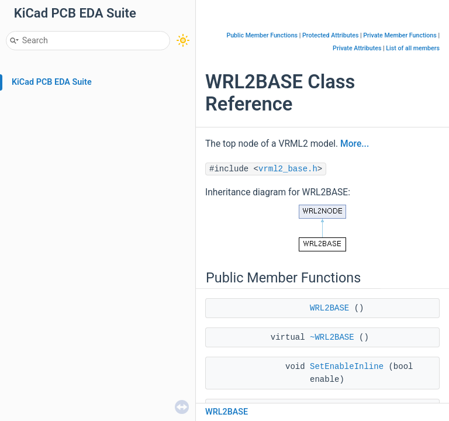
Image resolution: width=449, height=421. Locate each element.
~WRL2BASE (332, 337)
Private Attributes (357, 48)
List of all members (413, 48)
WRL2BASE (329, 308)
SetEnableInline (347, 366)
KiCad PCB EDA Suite (52, 82)
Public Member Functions (262, 35)
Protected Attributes (330, 35)
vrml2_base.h (287, 169)
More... (354, 144)
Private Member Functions (399, 35)
